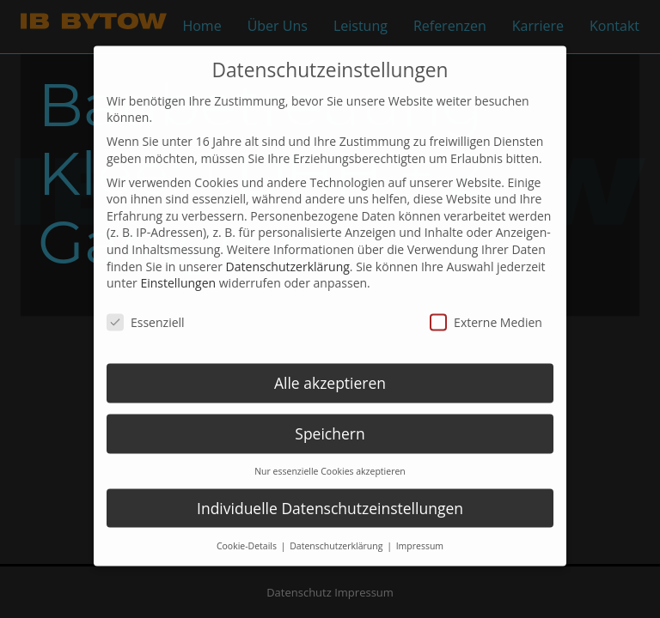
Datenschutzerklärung (288, 251)
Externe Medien (486, 307)
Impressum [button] (419, 530)
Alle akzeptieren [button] (330, 367)
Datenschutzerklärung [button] (337, 530)
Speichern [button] (329, 418)
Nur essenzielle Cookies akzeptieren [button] (330, 456)
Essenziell (146, 307)
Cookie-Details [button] (248, 530)
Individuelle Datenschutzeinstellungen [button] (330, 492)
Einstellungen (178, 268)
